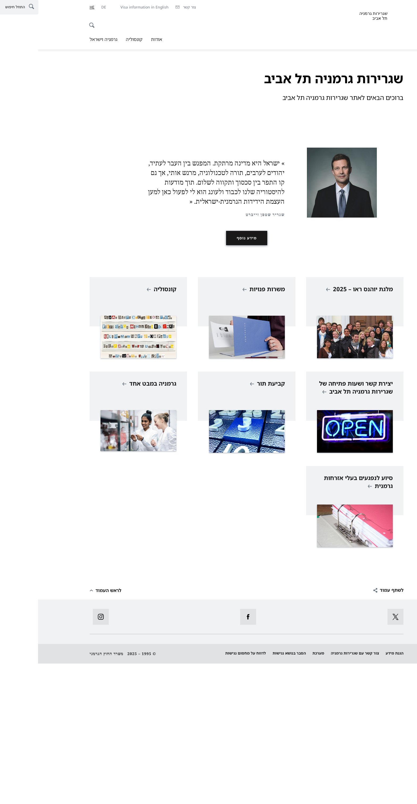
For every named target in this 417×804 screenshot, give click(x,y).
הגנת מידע (356, 793)
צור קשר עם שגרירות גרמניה (317, 793)
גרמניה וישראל (65, 39)
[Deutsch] (65, 7)
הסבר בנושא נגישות (251, 793)
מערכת (280, 793)
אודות (118, 39)
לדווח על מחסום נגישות (207, 793)
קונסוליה (96, 39)
